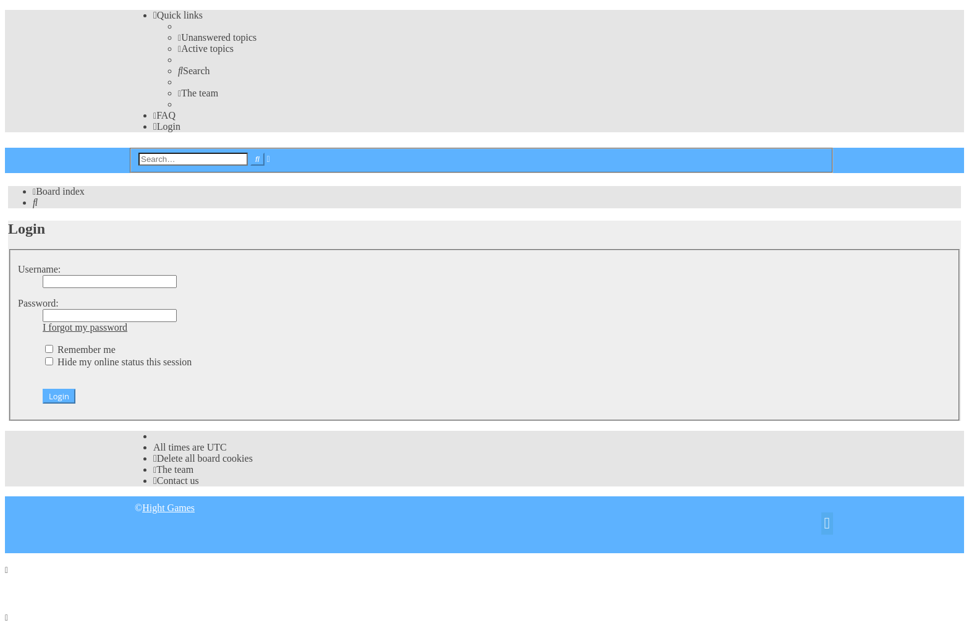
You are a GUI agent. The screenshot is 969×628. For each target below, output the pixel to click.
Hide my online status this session (118, 362)
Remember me (80, 349)
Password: (38, 303)
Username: (39, 269)
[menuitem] (217, 37)
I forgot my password (85, 327)
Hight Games (168, 508)
